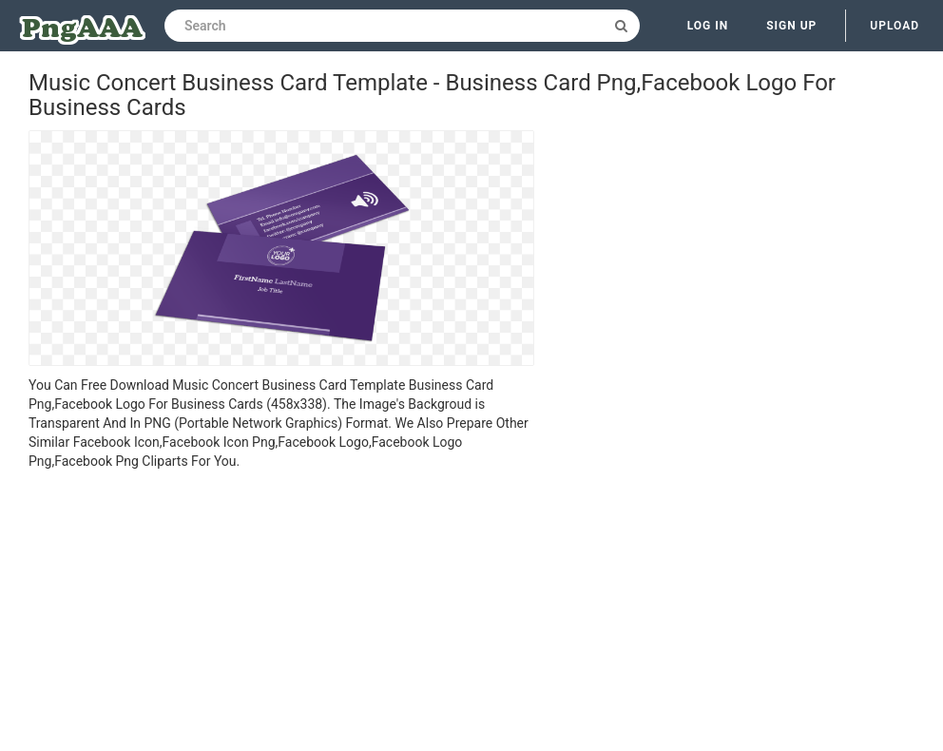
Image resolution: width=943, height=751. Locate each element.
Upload (894, 25)
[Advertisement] (281, 613)
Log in (708, 25)
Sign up (791, 25)
